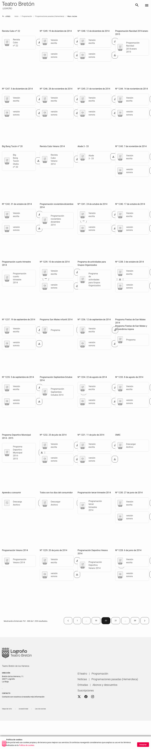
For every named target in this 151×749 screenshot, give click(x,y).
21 (117, 621)
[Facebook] (86, 697)
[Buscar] (137, 5)
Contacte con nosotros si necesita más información (23, 697)
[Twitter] (79, 697)
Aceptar (143, 745)
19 (97, 621)
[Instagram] (92, 697)
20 (107, 621)
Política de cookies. (27, 745)
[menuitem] (82, 673)
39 (136, 621)
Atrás (6, 16)
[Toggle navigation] (146, 5)
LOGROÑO (7, 8)
